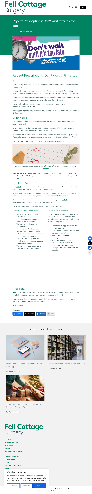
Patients (8, 439)
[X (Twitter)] (29, 314)
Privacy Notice (10, 459)
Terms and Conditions (12, 456)
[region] (26, 479)
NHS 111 (15, 292)
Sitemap (7, 462)
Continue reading (13, 371)
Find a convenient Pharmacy (63, 245)
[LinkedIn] (41, 314)
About (7, 468)
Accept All (39, 485)
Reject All (26, 485)
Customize (13, 485)
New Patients (9, 445)
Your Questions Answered (14, 451)
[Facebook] (17, 314)
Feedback (8, 448)
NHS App (19, 187)
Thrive (53, 491)
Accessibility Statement (13, 465)
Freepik (46, 168)
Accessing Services (11, 442)
